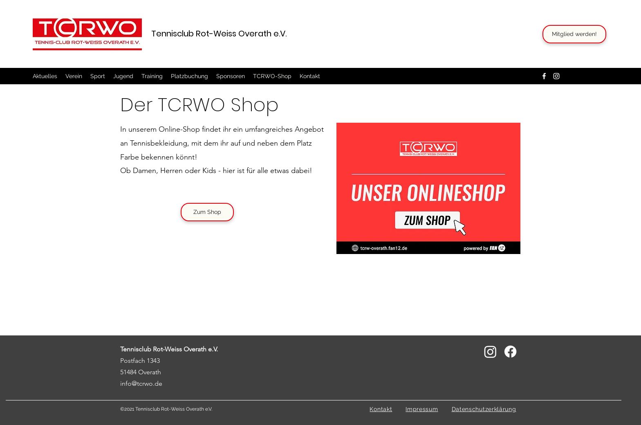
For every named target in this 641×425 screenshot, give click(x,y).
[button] (73, 76)
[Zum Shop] (207, 212)
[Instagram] (556, 76)
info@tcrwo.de (141, 383)
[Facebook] (544, 76)
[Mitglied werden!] (574, 34)
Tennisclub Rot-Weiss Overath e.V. (219, 33)
